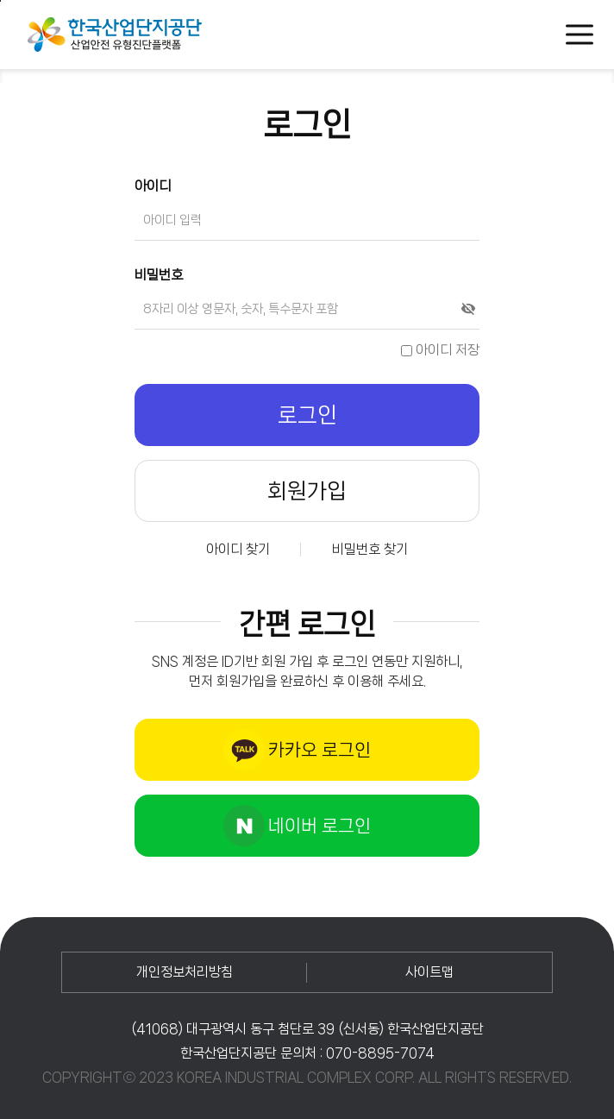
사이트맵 (429, 972)
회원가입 (307, 491)
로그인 (307, 415)
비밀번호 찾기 (370, 549)
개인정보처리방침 (184, 972)
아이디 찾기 (238, 549)
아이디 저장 (440, 350)
